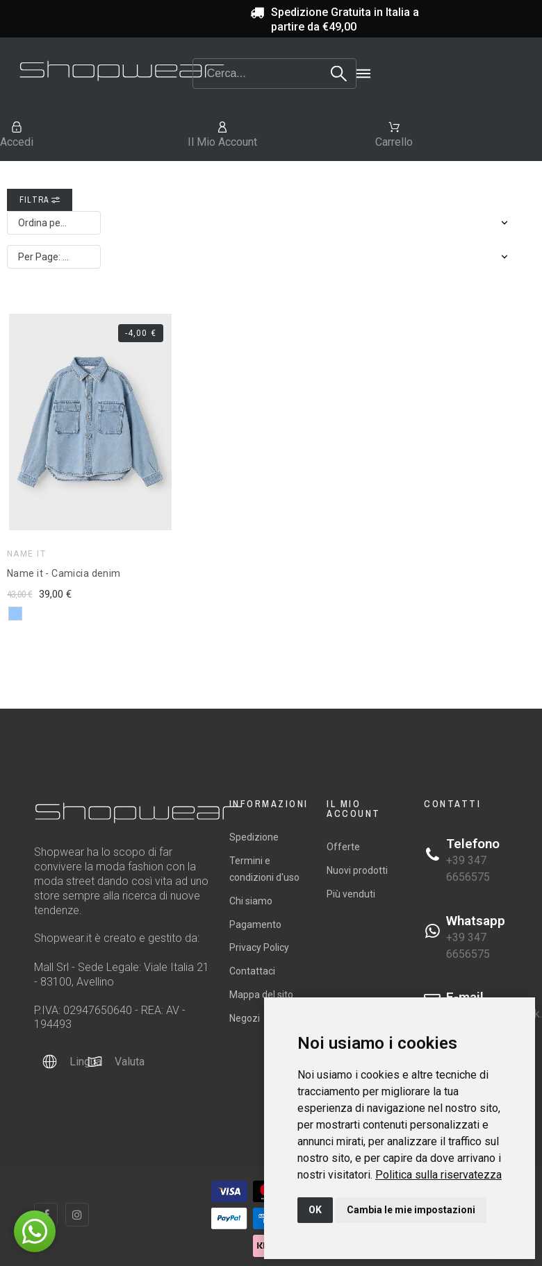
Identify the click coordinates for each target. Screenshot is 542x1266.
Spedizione (254, 837)
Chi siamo (250, 900)
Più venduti (351, 894)
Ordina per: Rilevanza (59, 222)
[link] (438, 1174)
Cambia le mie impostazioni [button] (411, 1209)
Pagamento (255, 924)
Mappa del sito (261, 994)
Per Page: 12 (46, 256)
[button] (35, 1231)
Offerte (343, 846)
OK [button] (315, 1209)
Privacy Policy (259, 947)
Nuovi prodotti (357, 870)
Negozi (244, 1018)
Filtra (39, 199)
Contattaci (252, 971)
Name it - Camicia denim (64, 573)
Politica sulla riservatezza (438, 1174)
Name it (26, 554)
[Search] (274, 73)
